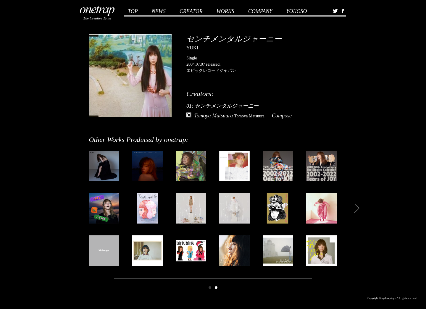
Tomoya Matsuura (229, 116)
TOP (133, 11)
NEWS (159, 11)
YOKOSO (296, 11)
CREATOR (191, 11)
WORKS (225, 11)
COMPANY (260, 11)
